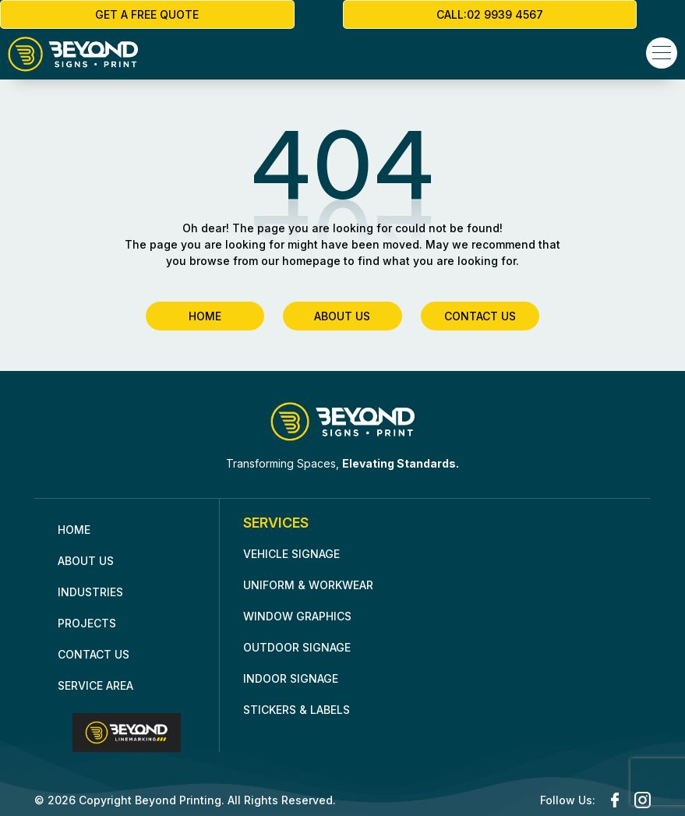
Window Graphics (297, 614)
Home (74, 528)
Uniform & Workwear (308, 583)
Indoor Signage (290, 677)
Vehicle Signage (291, 552)
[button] (661, 53)
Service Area (95, 684)
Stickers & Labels (296, 708)
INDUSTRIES (90, 590)
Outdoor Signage (297, 645)
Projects (87, 621)
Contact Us (93, 652)
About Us (86, 559)
